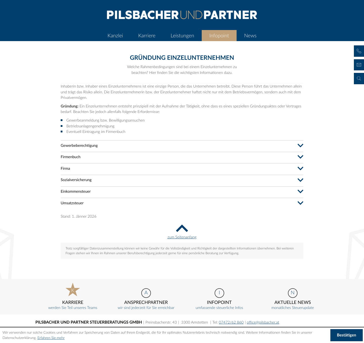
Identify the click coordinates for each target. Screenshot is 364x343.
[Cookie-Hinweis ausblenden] (346, 335)
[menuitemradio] (147, 35)
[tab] (182, 145)
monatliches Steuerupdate (292, 299)
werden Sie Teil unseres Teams (72, 296)
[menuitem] (115, 35)
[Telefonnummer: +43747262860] (231, 322)
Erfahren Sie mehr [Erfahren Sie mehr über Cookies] (50, 337)
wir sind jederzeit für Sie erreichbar (146, 299)
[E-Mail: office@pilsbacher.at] (263, 322)
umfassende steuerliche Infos (219, 299)
